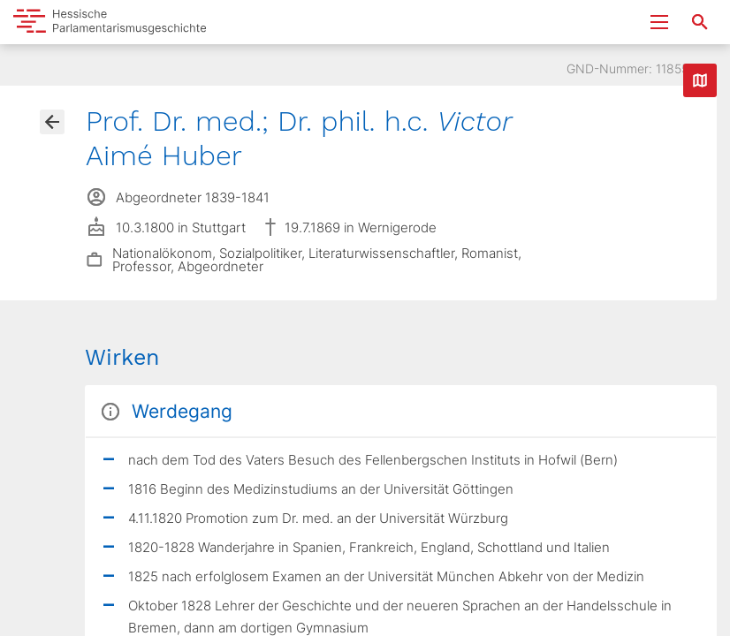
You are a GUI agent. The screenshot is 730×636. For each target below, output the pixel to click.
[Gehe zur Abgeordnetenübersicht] (52, 122)
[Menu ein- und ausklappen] (659, 22)
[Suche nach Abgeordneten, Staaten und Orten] (700, 22)
